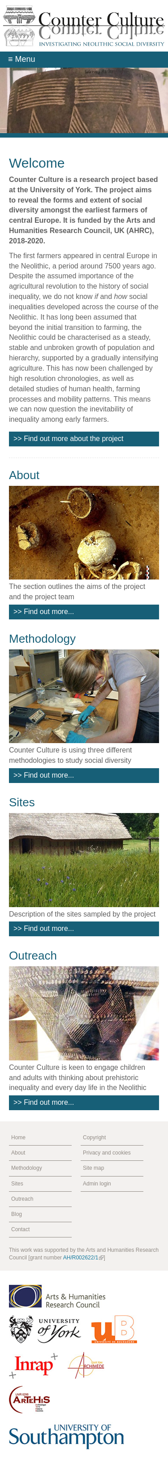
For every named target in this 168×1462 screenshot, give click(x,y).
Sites (22, 802)
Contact (20, 1229)
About (24, 475)
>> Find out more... (43, 611)
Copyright (94, 1137)
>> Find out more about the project (68, 438)
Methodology (42, 638)
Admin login (97, 1184)
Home (18, 1137)
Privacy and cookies (107, 1153)
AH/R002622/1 (83, 1257)
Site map (93, 1168)
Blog (16, 1214)
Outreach (33, 955)
